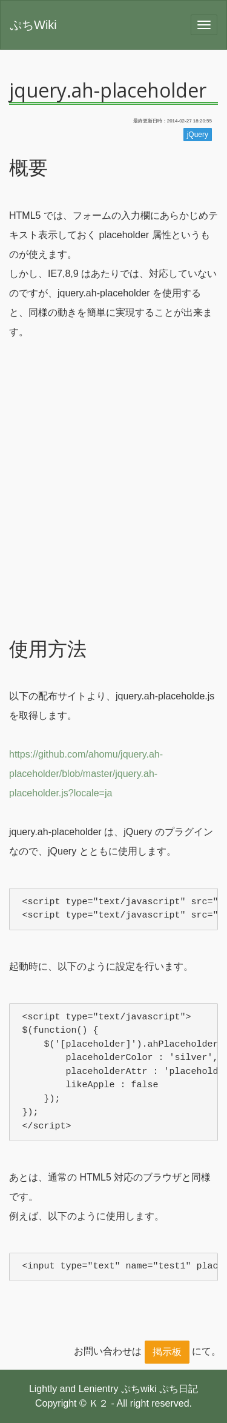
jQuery (197, 134)
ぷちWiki (33, 25)
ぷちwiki (139, 1389)
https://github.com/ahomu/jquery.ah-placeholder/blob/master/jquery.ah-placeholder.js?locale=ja (86, 773)
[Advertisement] (113, 508)
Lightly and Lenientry (74, 1389)
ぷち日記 (178, 1389)
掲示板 (167, 1352)
